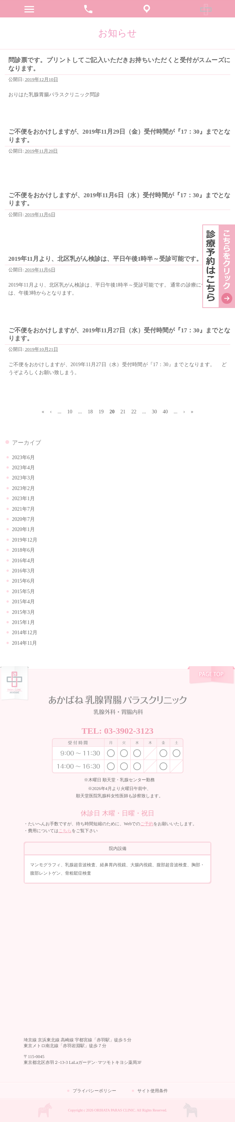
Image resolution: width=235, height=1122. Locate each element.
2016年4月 (23, 560)
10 (69, 411)
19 (101, 411)
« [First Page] (43, 411)
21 (122, 411)
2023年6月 (23, 457)
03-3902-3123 (129, 731)
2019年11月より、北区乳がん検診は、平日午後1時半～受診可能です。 (105, 258)
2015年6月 (23, 581)
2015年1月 (23, 622)
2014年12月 (24, 632)
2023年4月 (23, 467)
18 (90, 411)
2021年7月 (23, 509)
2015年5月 (23, 591)
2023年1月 (23, 498)
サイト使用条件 (152, 1091)
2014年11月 (24, 643)
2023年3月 (23, 478)
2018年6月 (23, 550)
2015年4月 (23, 601)
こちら (65, 830)
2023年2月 (23, 488)
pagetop (211, 676)
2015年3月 (23, 612)
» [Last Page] (192, 411)
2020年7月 (23, 519)
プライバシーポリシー (94, 1091)
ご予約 (146, 823)
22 (133, 411)
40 (165, 411)
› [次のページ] (184, 411)
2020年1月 (23, 529)
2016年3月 (23, 571)
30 (154, 411)
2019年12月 (24, 540)
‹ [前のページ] (51, 411)
